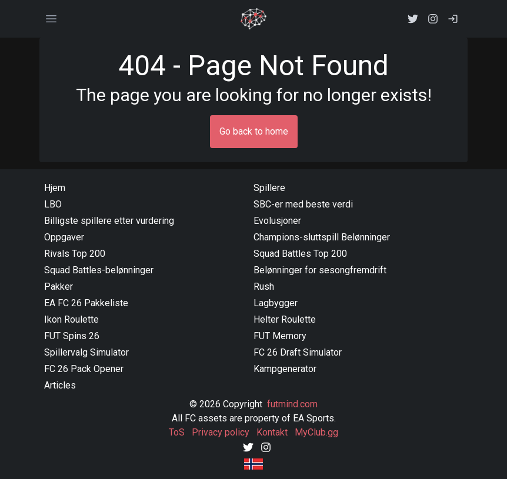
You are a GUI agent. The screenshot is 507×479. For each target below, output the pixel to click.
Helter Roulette (285, 319)
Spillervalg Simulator (86, 352)
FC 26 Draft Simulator (298, 352)
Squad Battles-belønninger (99, 270)
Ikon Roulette (71, 319)
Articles (60, 385)
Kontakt (272, 432)
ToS (177, 432)
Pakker (58, 286)
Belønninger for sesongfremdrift (320, 270)
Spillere (269, 187)
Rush (264, 286)
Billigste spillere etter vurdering (109, 220)
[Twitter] (248, 446)
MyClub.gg (316, 432)
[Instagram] (266, 446)
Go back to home (253, 131)
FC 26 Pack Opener (84, 368)
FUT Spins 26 (71, 335)
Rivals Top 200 (74, 253)
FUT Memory (280, 335)
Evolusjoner (277, 220)
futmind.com (292, 404)
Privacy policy (220, 432)
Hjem (54, 187)
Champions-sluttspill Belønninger (322, 237)
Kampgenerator (285, 368)
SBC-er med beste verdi (303, 204)
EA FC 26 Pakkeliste (86, 303)
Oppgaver (64, 237)
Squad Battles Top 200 (300, 253)
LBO (53, 204)
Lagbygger (276, 303)
